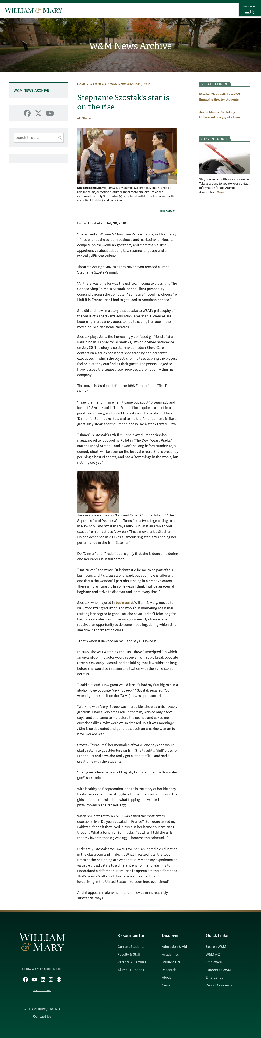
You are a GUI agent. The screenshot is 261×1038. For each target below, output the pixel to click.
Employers (214, 962)
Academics (170, 954)
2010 (147, 84)
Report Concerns (219, 985)
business (123, 603)
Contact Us (42, 1014)
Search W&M (216, 947)
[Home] (33, 10)
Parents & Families (132, 962)
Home (81, 84)
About (166, 978)
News (166, 985)
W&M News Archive (130, 46)
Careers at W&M (218, 970)
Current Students (131, 947)
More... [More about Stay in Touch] (222, 192)
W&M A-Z (213, 954)
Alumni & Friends (131, 970)
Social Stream (42, 988)
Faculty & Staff (129, 954)
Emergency (214, 978)
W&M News (98, 84)
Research (169, 970)
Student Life (171, 962)
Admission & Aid (174, 947)
